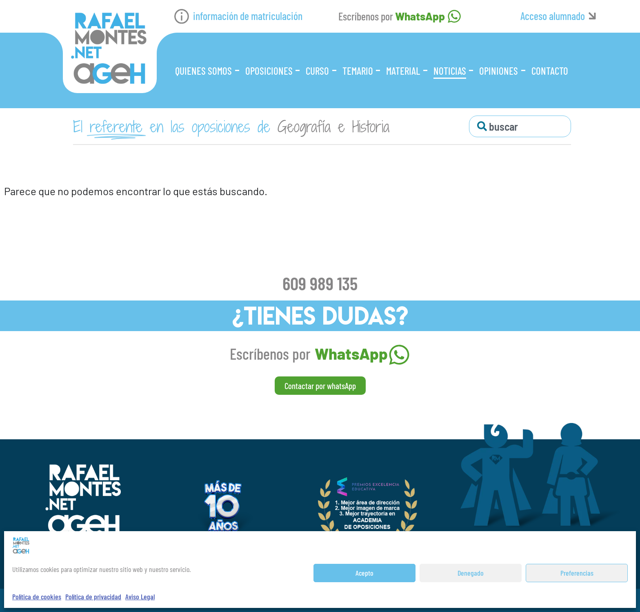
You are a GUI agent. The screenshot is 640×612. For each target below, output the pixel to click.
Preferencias (576, 572)
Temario (357, 71)
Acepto (364, 572)
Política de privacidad (93, 596)
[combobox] (520, 126)
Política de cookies (36, 596)
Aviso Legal (140, 596)
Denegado (471, 572)
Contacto (549, 71)
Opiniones (498, 71)
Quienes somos (203, 71)
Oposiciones (269, 71)
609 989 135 (320, 283)
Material (403, 71)
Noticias (449, 71)
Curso (317, 71)
